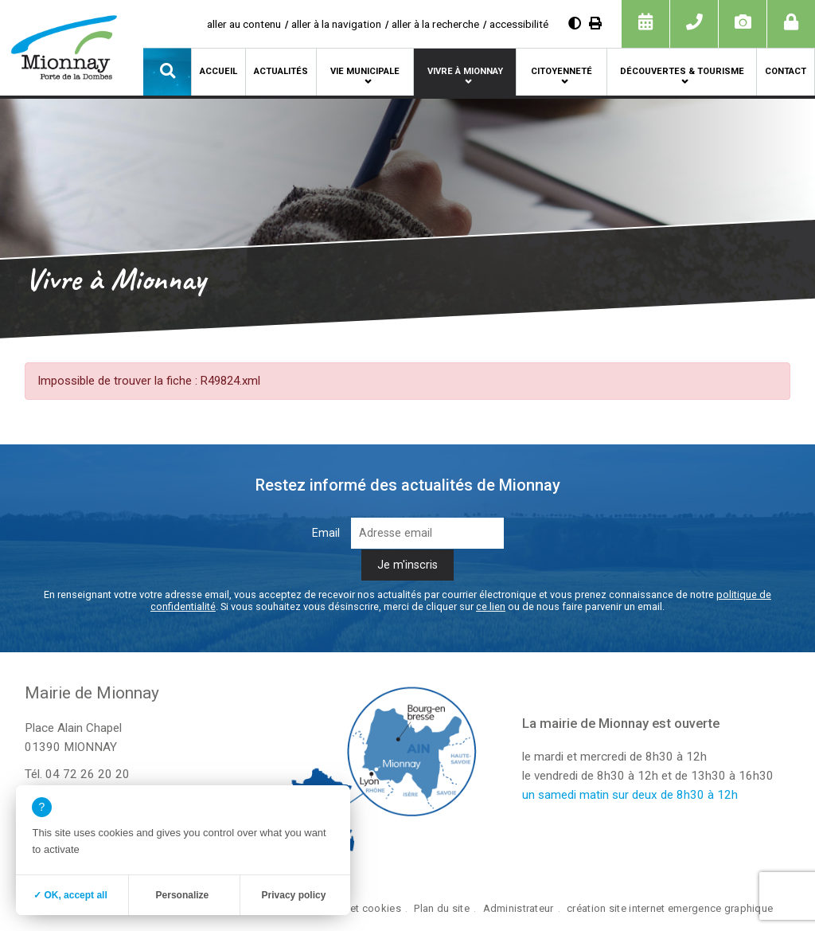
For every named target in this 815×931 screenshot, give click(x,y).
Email (326, 533)
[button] (167, 72)
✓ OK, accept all (70, 895)
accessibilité (518, 24)
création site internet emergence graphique (670, 908)
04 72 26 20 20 (87, 774)
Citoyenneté (561, 71)
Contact (785, 71)
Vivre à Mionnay (465, 71)
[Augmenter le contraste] (574, 23)
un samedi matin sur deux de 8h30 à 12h (630, 795)
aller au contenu (244, 24)
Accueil (218, 71)
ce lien (490, 606)
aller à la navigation (336, 24)
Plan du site (441, 908)
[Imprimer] (595, 23)
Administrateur (518, 908)
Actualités (281, 71)
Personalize (182, 895)
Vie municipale (365, 71)
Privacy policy (294, 895)
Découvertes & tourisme (682, 71)
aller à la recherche (435, 24)
